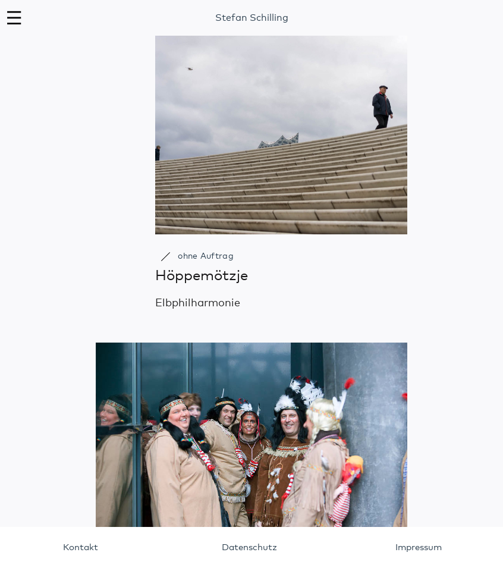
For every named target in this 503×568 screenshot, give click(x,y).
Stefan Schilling (251, 18)
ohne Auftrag (206, 256)
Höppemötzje (201, 276)
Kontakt (80, 547)
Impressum (418, 547)
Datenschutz (249, 547)
